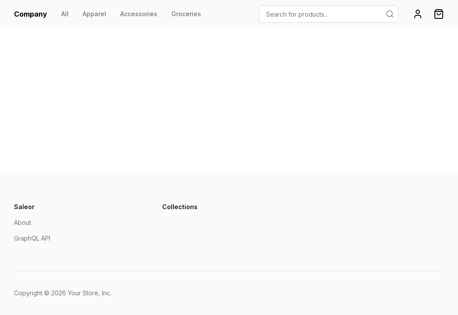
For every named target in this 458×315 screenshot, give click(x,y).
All (65, 14)
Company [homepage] (30, 14)
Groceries (186, 14)
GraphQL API (32, 238)
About (22, 222)
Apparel (94, 14)
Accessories (138, 14)
